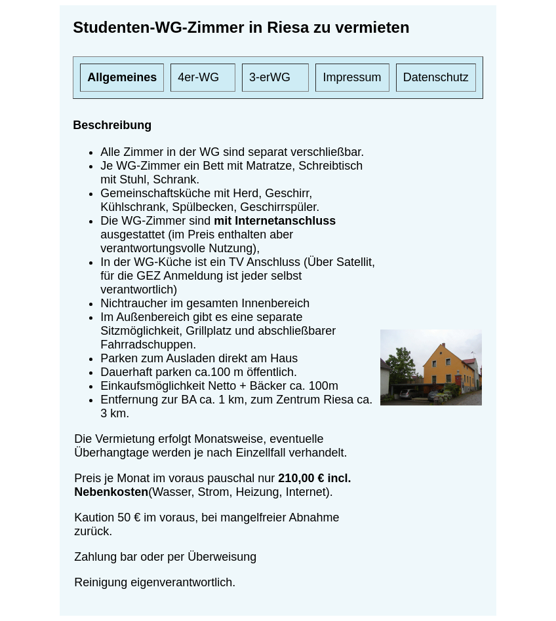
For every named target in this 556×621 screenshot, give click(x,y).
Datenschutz (436, 77)
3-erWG (269, 77)
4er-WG (198, 77)
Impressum (352, 77)
